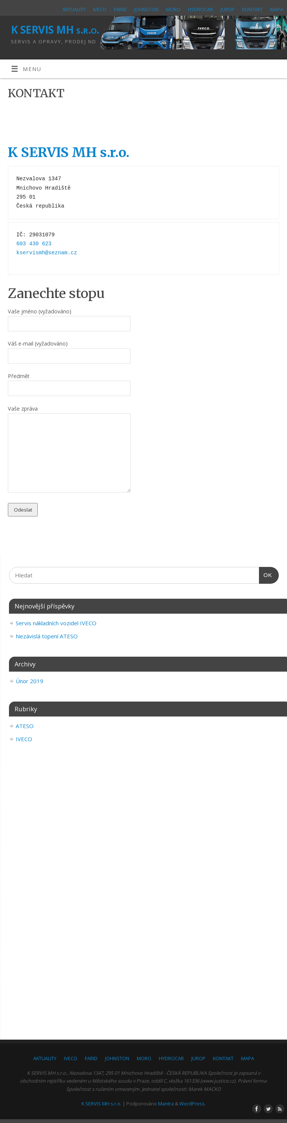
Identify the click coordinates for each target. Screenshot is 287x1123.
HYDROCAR (200, 9)
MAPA (276, 9)
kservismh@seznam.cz (46, 253)
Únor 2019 (29, 681)
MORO (173, 9)
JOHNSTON (146, 9)
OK (265, 575)
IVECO (100, 9)
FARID (120, 9)
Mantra (166, 1103)
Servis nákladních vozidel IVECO (56, 623)
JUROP (227, 9)
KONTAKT (252, 9)
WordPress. (192, 1103)
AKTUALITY (74, 9)
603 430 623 (34, 244)
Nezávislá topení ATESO (47, 636)
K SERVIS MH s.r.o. (55, 29)
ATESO (25, 726)
